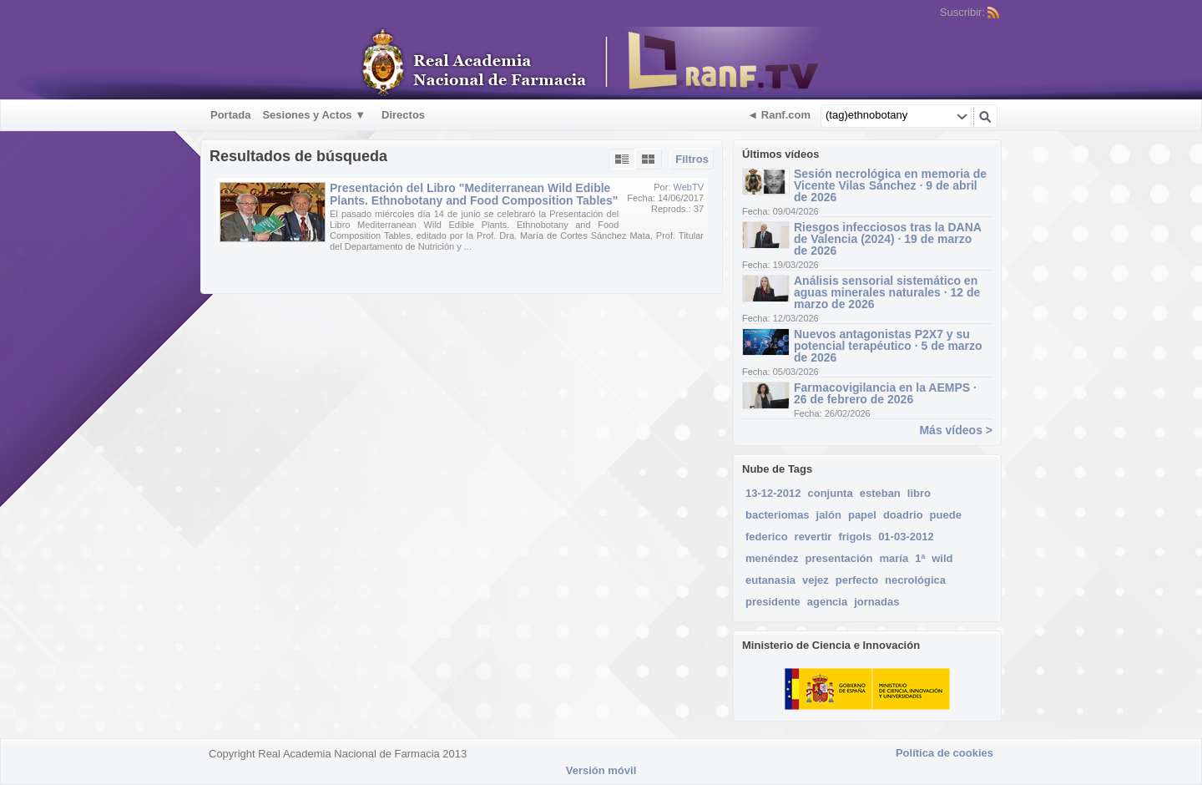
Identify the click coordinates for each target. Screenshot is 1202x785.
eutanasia (770, 580)
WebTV (689, 187)
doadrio (903, 515)
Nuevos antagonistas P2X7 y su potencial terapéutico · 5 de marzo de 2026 (888, 345)
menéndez (772, 558)
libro (919, 493)
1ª (920, 558)
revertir (813, 536)
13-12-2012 (773, 493)
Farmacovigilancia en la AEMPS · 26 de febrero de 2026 (885, 393)
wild (942, 558)
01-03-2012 (906, 536)
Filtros (692, 159)
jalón (828, 515)
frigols (854, 536)
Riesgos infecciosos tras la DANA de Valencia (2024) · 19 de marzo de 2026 (887, 238)
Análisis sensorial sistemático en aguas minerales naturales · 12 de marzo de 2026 (887, 292)
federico (766, 536)
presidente (772, 601)
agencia (827, 601)
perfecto (857, 580)
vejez (815, 580)
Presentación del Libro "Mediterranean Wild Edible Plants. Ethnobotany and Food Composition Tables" (474, 194)
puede (946, 515)
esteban (880, 493)
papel (862, 515)
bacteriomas (777, 515)
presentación (839, 558)
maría (894, 558)
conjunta (830, 493)
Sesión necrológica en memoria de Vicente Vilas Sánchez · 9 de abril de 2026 (890, 185)
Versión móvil (601, 770)
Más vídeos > (955, 430)
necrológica (915, 580)
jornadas (876, 601)
